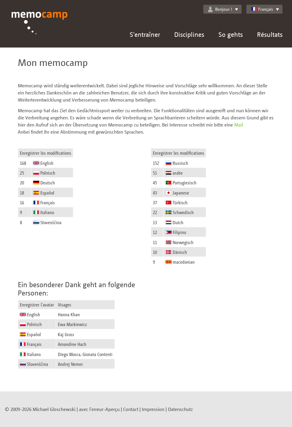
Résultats (270, 34)
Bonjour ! (220, 9)
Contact (130, 409)
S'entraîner (145, 34)
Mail (238, 125)
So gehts (230, 34)
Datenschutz (180, 409)
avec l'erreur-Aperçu (99, 409)
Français (262, 9)
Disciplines (189, 34)
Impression (153, 409)
